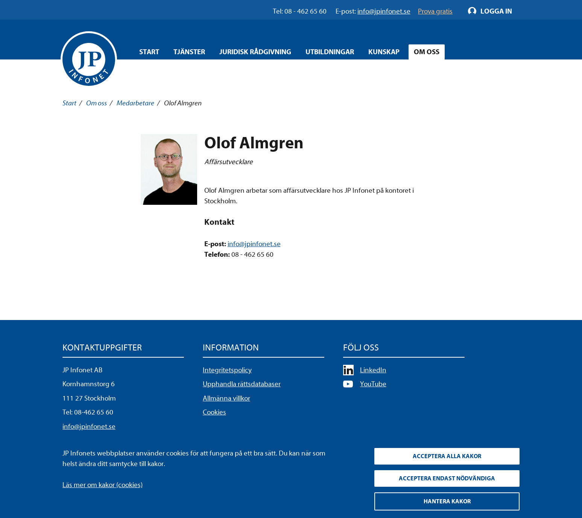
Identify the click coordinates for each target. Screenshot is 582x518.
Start (149, 52)
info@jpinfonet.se (254, 244)
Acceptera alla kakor (447, 456)
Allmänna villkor (226, 398)
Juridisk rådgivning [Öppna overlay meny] (255, 52)
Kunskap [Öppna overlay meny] (384, 52)
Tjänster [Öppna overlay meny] (189, 52)
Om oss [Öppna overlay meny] (426, 52)
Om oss (96, 103)
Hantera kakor (447, 501)
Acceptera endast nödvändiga (447, 478)
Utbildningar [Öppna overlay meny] (329, 52)
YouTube (373, 384)
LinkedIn (373, 370)
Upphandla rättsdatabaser (242, 384)
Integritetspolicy (227, 370)
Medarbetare (135, 103)
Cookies (214, 412)
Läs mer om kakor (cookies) (102, 485)
